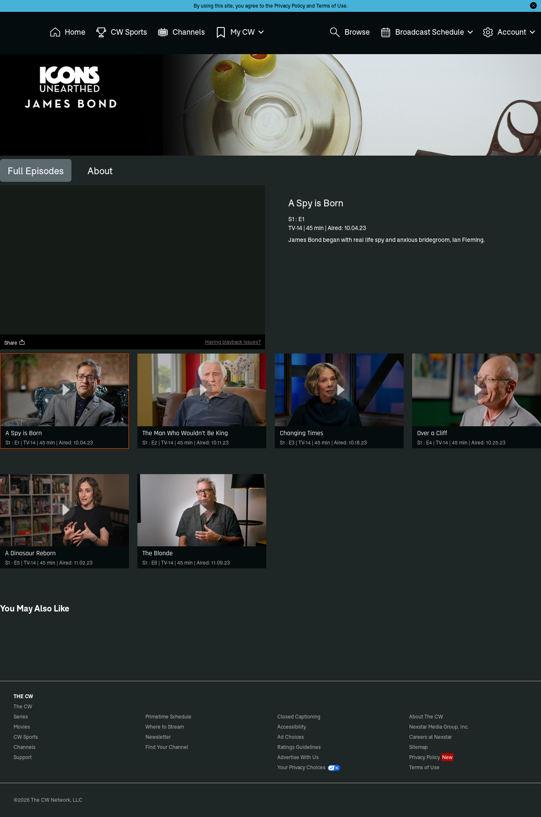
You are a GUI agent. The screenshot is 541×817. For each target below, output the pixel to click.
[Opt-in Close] (533, 5)
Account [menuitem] (508, 32)
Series (21, 716)
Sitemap (418, 747)
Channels (25, 747)
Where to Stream (164, 727)
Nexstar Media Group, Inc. (439, 727)
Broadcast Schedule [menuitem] (426, 32)
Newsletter (158, 737)
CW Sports (26, 737)
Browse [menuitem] (350, 32)
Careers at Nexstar (430, 737)
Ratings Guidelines (299, 747)
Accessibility (291, 727)
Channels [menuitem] (181, 32)
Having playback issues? (233, 342)
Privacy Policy (289, 6)
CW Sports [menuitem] (121, 32)
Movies (22, 727)
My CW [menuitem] (239, 32)
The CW (17, 30)
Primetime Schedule (168, 716)
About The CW (426, 716)
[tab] (35, 170)
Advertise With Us (298, 757)
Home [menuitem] (67, 32)
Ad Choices (290, 737)
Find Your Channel (166, 747)
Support (23, 757)
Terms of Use (331, 6)
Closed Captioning (298, 716)
